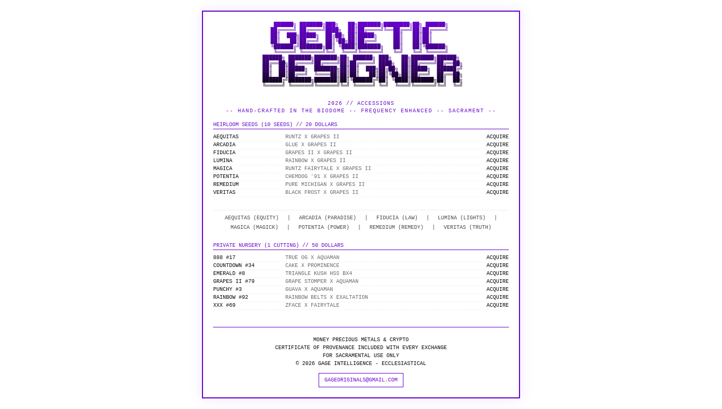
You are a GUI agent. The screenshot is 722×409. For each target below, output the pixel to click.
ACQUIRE (498, 137)
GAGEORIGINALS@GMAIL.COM (361, 380)
